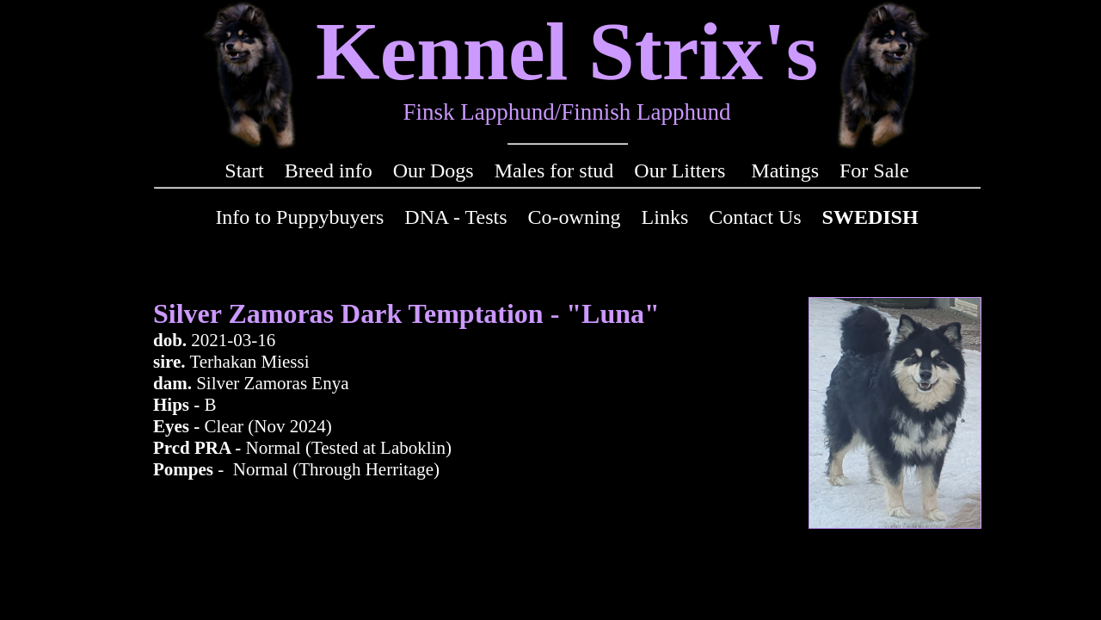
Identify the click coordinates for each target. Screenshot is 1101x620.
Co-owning (574, 217)
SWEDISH (870, 217)
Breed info (328, 170)
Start (244, 170)
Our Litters (679, 170)
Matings (785, 170)
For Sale (874, 170)
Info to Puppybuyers (299, 217)
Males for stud (554, 170)
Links (665, 217)
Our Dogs (433, 170)
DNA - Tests (455, 217)
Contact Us (755, 217)
